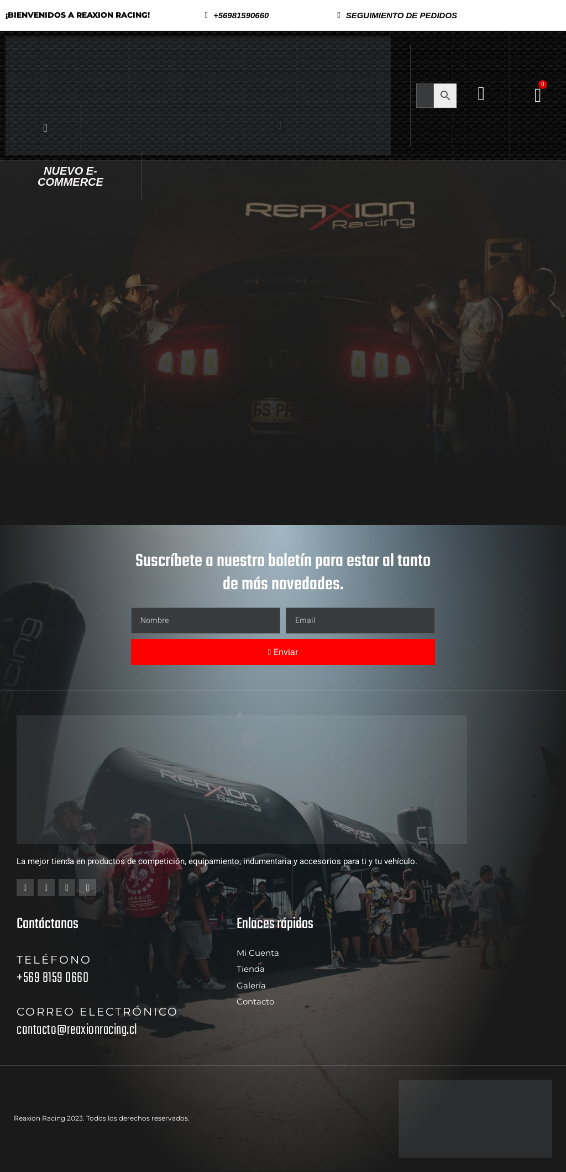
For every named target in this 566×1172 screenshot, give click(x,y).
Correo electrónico (98, 1012)
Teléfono (54, 960)
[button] (397, 15)
